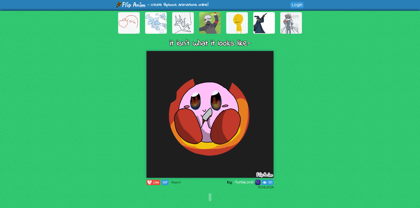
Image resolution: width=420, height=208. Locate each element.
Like (153, 182)
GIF (165, 182)
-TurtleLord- (247, 182)
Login (297, 4)
